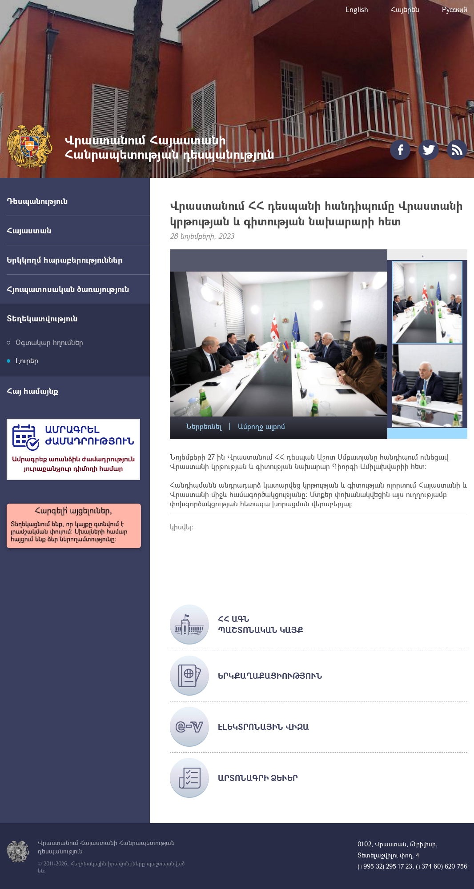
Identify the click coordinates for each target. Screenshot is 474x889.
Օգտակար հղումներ (49, 342)
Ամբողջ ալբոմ (261, 426)
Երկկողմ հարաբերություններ (65, 259)
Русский (454, 9)
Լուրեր (27, 360)
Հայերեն (405, 9)
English (356, 9)
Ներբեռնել (203, 426)
